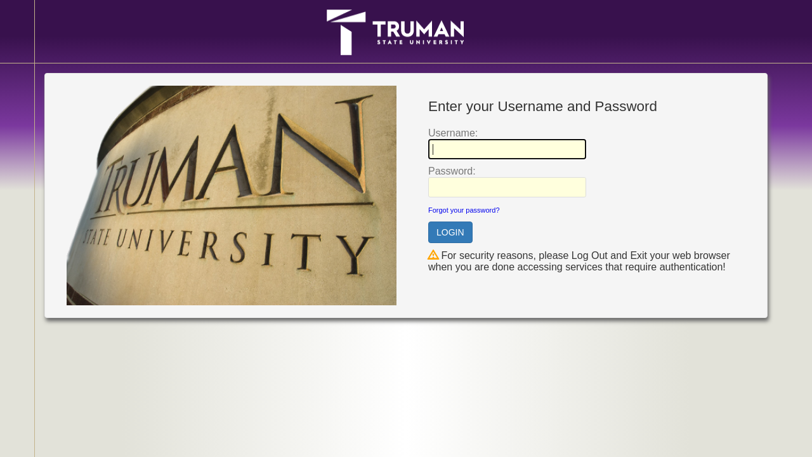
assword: (452, 171)
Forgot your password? (464, 210)
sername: (453, 133)
